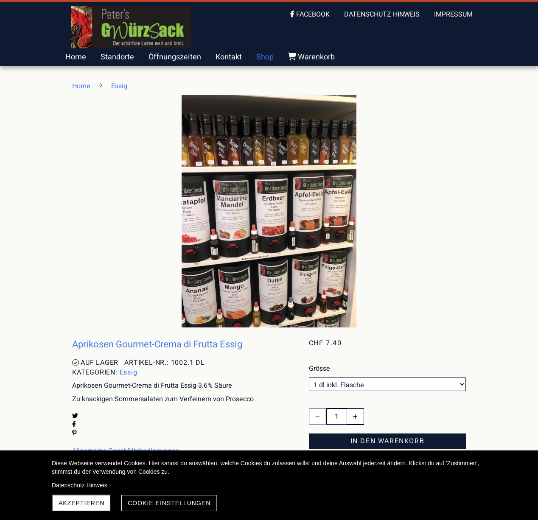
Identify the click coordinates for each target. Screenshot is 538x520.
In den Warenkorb (387, 441)
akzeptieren (81, 503)
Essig (128, 372)
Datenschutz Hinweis (79, 485)
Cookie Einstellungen (169, 503)
